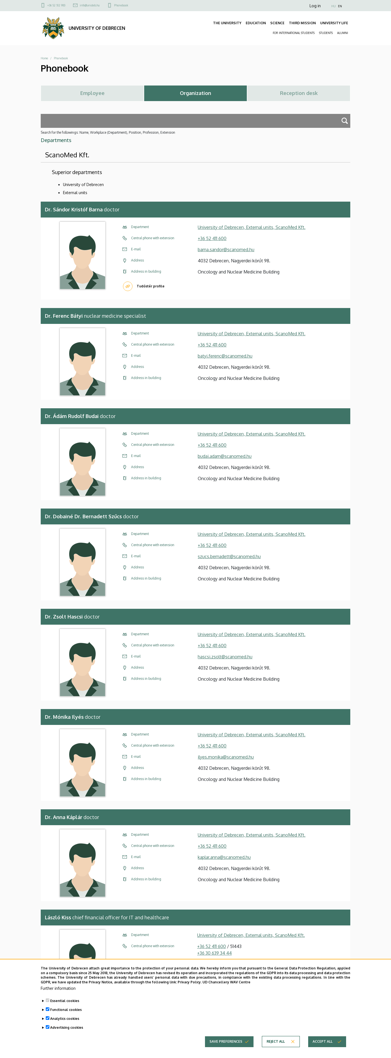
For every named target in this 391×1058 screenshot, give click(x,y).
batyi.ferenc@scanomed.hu (225, 356)
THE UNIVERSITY (227, 23)
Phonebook (121, 5)
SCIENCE (277, 23)
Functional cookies (66, 1013)
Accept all (322, 1045)
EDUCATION (256, 23)
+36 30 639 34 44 (214, 953)
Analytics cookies (64, 1022)
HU (333, 6)
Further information (58, 991)
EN (340, 6)
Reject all (276, 1045)
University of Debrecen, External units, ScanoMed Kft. (251, 227)
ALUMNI (342, 33)
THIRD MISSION (302, 23)
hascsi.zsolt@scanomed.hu (225, 656)
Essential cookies (64, 1004)
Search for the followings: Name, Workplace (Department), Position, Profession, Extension (108, 132)
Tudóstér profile (151, 286)
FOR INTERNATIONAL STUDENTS (294, 33)
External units (75, 192)
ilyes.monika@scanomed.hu (226, 757)
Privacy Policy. (190, 986)
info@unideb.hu (90, 5)
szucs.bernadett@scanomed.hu (229, 556)
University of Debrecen (83, 184)
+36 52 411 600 (212, 238)
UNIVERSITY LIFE (334, 23)
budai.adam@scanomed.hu (225, 456)
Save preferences (225, 1045)
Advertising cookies (66, 1031)
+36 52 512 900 (56, 5)
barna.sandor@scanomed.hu (226, 249)
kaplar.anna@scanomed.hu (224, 857)
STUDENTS (326, 33)
